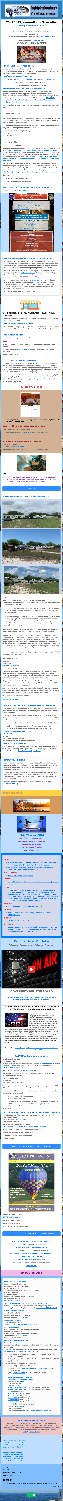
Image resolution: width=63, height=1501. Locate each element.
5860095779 (23, 1387)
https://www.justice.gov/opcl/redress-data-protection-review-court (29, 172)
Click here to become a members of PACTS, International (31, 1146)
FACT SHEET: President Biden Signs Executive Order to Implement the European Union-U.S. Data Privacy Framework (30, 158)
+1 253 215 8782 (13, 1398)
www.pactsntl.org (47, 1063)
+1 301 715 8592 (13, 1404)
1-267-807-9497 (21, 1119)
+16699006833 (13, 1389)
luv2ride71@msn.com (10, 665)
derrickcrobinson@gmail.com (13, 731)
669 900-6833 (31, 79)
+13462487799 (13, 1387)
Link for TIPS (32, 489)
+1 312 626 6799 (13, 1400)
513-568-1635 (7, 733)
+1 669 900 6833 (13, 1396)
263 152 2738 (50, 79)
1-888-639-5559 (38, 40)
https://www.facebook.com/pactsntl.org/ (31, 1247)
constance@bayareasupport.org (24, 1324)
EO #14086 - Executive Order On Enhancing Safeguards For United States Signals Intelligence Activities (28, 100)
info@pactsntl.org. (41, 379)
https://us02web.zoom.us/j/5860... (21, 1379)
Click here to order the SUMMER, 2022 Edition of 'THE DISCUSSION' (31, 1234)
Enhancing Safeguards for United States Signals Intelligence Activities (30, 150)
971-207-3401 (19, 447)
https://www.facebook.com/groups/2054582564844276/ (31, 1254)
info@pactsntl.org (48, 37)
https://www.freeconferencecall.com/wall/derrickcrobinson (25, 1126)
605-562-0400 (21, 1336)
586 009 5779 (22, 1381)
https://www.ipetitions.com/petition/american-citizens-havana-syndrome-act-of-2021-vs (36, 1049)
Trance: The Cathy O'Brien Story (20, 876)
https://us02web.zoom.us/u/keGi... (39, 1410)
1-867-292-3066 (19, 1373)
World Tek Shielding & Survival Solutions (17, 324)
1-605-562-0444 (27, 1368)
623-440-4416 (23, 1317)
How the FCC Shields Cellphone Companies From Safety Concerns (33, 862)
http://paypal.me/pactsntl (12, 1067)
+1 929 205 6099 (13, 1402)
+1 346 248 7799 (13, 1394)
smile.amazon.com (28, 273)
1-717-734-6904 (41, 1368)
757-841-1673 (26, 349)
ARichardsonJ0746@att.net (46, 1308)
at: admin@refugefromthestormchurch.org (21, 1351)
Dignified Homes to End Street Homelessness (25, 907)
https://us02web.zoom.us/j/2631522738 (17, 76)
